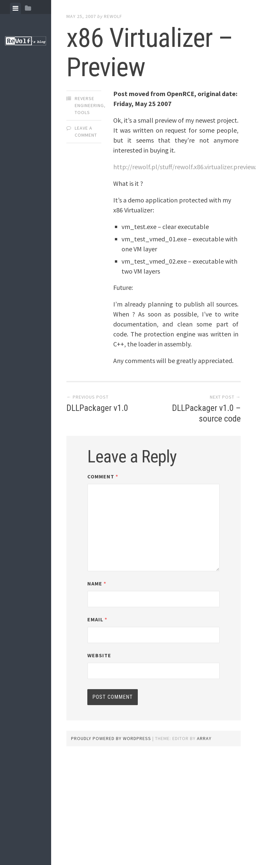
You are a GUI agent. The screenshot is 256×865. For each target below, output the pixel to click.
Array (204, 738)
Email (97, 619)
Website (99, 655)
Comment (102, 476)
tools (82, 112)
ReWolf (113, 16)
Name (96, 583)
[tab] (15, 8)
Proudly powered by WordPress (111, 738)
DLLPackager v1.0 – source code (206, 413)
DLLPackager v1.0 (97, 408)
